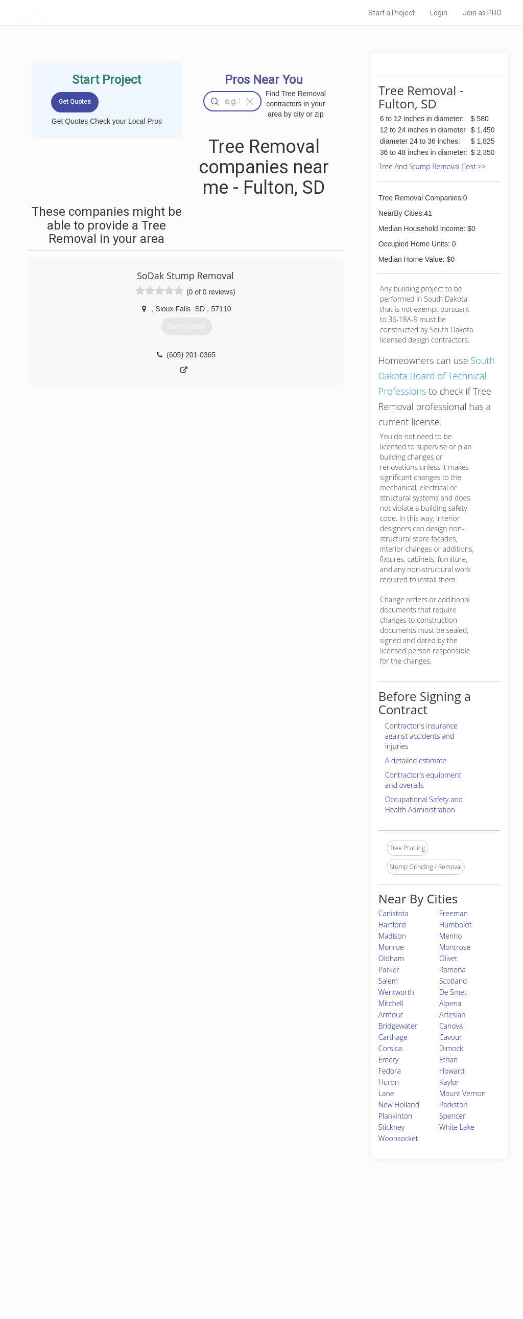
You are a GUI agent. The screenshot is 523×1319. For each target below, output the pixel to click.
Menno (450, 936)
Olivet (448, 958)
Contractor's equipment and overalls (423, 780)
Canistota (393, 913)
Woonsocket (398, 1138)
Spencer (452, 1116)
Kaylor (449, 1082)
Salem (388, 981)
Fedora (389, 1071)
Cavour (450, 1037)
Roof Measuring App (237, 1255)
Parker (388, 969)
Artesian (452, 1014)
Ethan (448, 1059)
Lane (386, 1093)
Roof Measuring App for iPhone (252, 1266)
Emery (388, 1059)
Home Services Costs (126, 1232)
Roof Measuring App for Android (253, 1278)
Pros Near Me (114, 1243)
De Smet (453, 992)
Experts (219, 1243)
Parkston (453, 1104)
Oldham (391, 958)
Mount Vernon (462, 1093)
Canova (451, 1026)
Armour (390, 1014)
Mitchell (390, 1003)
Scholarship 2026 (375, 1232)
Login (438, 13)
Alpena (450, 1003)
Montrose (454, 947)
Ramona (452, 969)
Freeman (453, 913)
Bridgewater (397, 1026)
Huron (388, 1082)
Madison (392, 936)
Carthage (393, 1037)
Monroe (391, 947)
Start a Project (391, 13)
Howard (452, 1071)
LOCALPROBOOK (78, 12)
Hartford (392, 924)
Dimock (451, 1048)
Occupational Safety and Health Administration (424, 804)
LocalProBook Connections (389, 1266)
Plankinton (395, 1116)
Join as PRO (482, 13)
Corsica (390, 1048)
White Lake (456, 1127)
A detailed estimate (415, 760)
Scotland (453, 981)
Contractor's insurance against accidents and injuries (421, 736)
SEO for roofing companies (388, 1278)
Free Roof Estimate (123, 1266)
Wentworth (396, 992)
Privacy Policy (370, 1243)
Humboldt (455, 924)
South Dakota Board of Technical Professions (436, 375)
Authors (362, 1255)
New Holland (398, 1104)
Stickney (391, 1127)
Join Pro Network (232, 1232)
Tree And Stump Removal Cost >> (432, 166)
